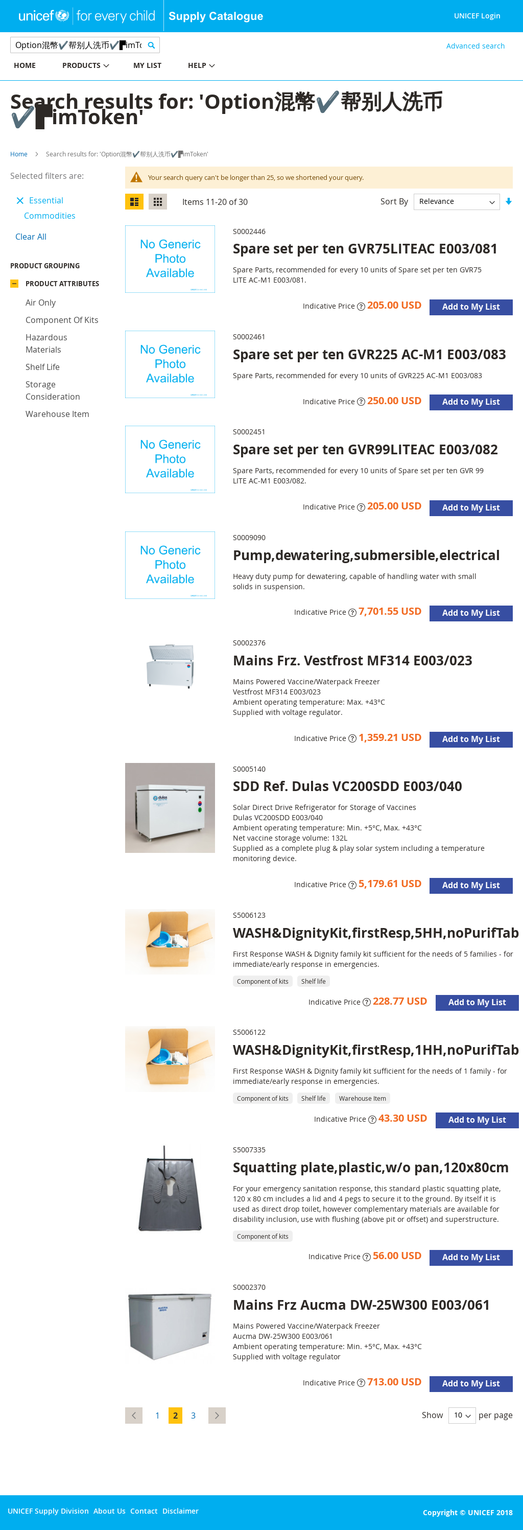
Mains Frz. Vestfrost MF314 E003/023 (352, 660)
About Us (109, 1511)
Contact (144, 1511)
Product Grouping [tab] (60, 268)
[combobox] (85, 45)
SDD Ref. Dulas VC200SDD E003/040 (347, 786)
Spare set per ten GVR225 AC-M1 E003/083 (369, 354)
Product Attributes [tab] (62, 286)
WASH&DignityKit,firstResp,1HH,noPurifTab (376, 1049)
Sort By (394, 200)
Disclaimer (180, 1511)
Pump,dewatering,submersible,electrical (366, 555)
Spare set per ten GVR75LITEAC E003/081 (365, 248)
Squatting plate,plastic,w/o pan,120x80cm (371, 1167)
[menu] (131, 66)
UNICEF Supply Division (48, 1511)
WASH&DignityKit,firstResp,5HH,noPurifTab (376, 932)
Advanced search (475, 46)
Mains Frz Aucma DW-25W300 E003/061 (361, 1304)
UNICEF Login (477, 15)
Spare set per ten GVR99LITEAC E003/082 (365, 449)
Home (19, 154)
